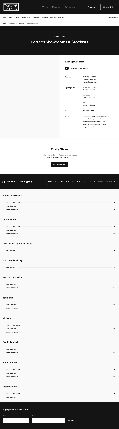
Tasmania (8, 297)
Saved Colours (113, 17)
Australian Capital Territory (17, 243)
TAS (89, 182)
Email (33, 416)
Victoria (7, 318)
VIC (62, 182)
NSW (50, 182)
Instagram (45, 17)
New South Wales (12, 195)
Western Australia (12, 277)
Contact (61, 17)
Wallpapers (36, 17)
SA (73, 182)
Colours (17, 17)
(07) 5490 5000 (88, 110)
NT (84, 182)
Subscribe (70, 421)
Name (4, 416)
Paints (10, 17)
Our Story (53, 17)
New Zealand (98, 182)
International (110, 182)
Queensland (21, 23)
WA (78, 182)
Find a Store (12, 23)
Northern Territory (12, 260)
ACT (56, 182)
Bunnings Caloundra (32, 23)
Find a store (61, 165)
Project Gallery (25, 17)
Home (4, 23)
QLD (67, 182)
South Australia (11, 342)
